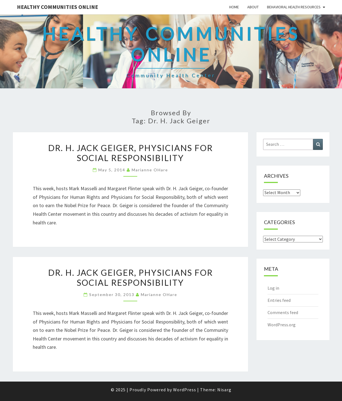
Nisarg (224, 389)
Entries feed (279, 300)
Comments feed (283, 312)
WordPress (184, 389)
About (253, 6)
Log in (273, 288)
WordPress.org (282, 324)
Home (234, 6)
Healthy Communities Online (57, 6)
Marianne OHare (150, 169)
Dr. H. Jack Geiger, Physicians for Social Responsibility (130, 153)
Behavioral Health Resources (294, 6)
